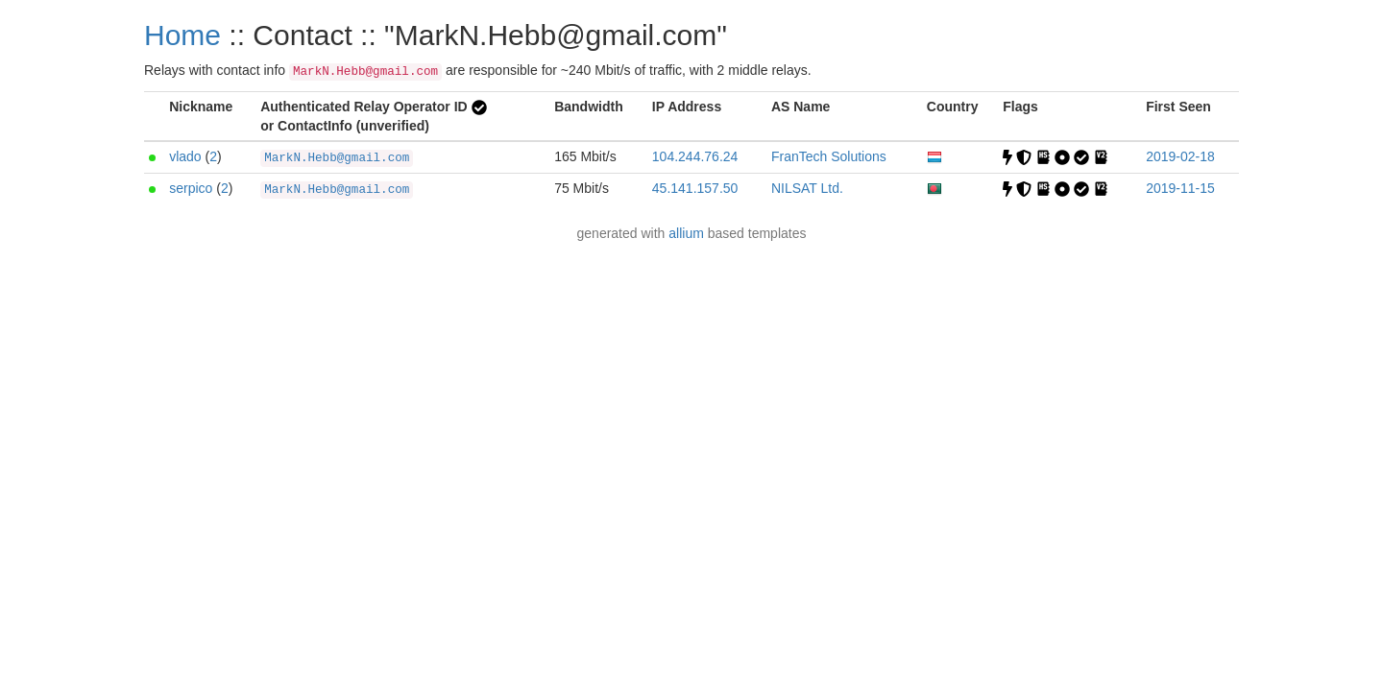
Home (182, 35)
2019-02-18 (1180, 156)
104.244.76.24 (695, 156)
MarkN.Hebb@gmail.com (336, 158)
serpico (190, 188)
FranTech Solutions (828, 156)
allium (686, 233)
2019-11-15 (1180, 188)
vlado (185, 156)
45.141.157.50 (695, 188)
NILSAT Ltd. (807, 188)
